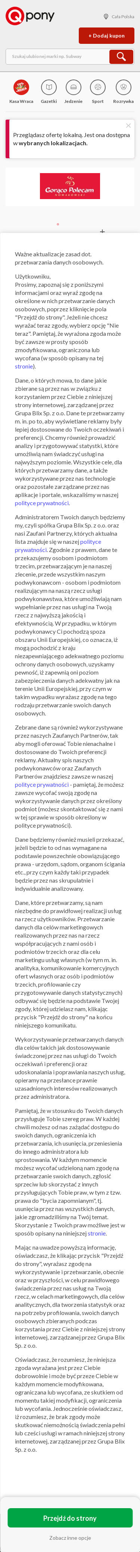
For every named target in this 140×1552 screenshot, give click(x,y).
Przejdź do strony (70, 1518)
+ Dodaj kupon (106, 35)
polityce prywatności (42, 502)
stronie (24, 366)
